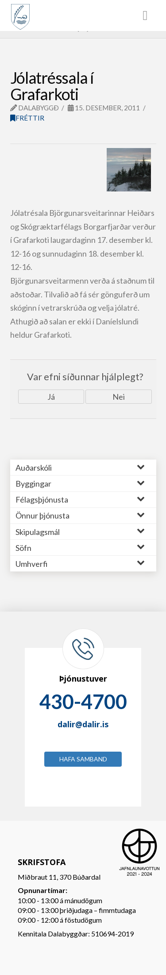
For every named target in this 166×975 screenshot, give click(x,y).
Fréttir (27, 118)
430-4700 (83, 702)
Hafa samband (83, 759)
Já (51, 397)
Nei (118, 397)
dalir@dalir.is (83, 724)
